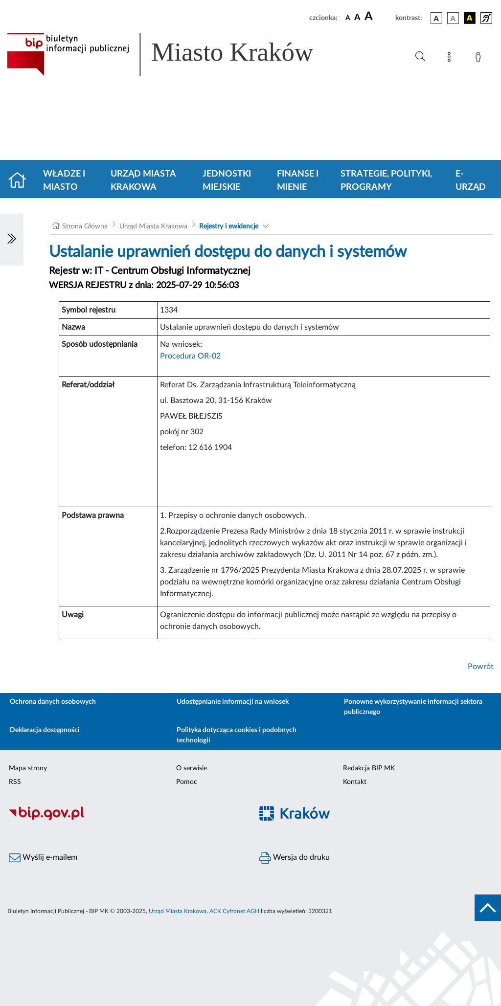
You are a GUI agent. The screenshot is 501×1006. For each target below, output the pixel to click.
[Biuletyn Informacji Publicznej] (125, 819)
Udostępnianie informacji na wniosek (233, 701)
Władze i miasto (64, 181)
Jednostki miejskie (227, 181)
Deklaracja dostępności (45, 730)
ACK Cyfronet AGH (234, 911)
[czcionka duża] (378, 16)
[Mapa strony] (451, 58)
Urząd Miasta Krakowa (143, 181)
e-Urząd (470, 181)
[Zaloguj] (480, 58)
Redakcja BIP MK (369, 768)
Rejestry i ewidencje (228, 226)
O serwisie (191, 768)
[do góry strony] (488, 907)
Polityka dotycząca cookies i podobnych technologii (236, 735)
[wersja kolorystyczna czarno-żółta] (469, 18)
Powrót (481, 667)
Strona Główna (85, 226)
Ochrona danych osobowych (53, 701)
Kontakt (354, 782)
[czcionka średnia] (357, 17)
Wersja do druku (294, 858)
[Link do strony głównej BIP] (174, 54)
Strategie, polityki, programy (386, 181)
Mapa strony (28, 768)
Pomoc (186, 782)
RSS (15, 782)
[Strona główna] (21, 181)
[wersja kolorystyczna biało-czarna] (453, 18)
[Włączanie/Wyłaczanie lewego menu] (11, 240)
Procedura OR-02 (190, 356)
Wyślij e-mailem (43, 858)
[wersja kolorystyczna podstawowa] (436, 18)
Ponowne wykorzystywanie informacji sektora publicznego (413, 706)
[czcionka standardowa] (347, 17)
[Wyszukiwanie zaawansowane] (420, 57)
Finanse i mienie (298, 181)
